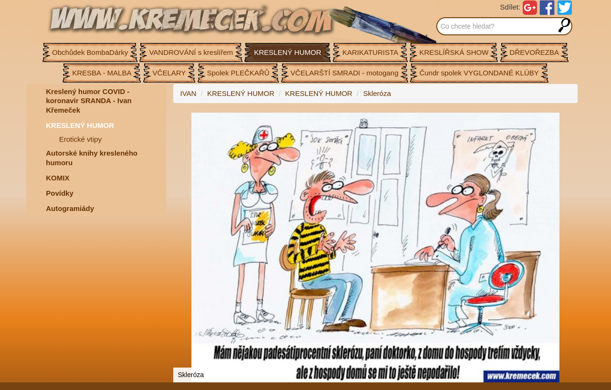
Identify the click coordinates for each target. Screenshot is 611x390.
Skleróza (377, 93)
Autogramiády (70, 208)
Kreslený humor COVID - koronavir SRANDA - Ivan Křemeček (88, 100)
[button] (569, 121)
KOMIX (57, 178)
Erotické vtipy (80, 139)
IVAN (188, 93)
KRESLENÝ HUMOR (80, 125)
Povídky (60, 193)
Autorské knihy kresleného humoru (91, 158)
